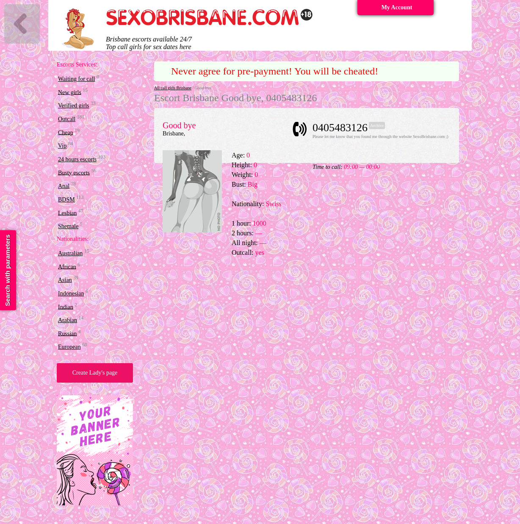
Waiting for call (76, 79)
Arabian (67, 320)
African (67, 266)
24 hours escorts (77, 159)
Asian (65, 280)
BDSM (66, 199)
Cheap (65, 132)
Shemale (68, 226)
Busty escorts (74, 172)
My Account (397, 7)
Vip (62, 146)
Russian (67, 333)
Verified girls (73, 105)
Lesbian (67, 213)
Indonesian (71, 293)
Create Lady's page (95, 373)
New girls (69, 92)
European (69, 347)
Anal (63, 186)
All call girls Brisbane (172, 87)
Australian (70, 253)
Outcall (66, 119)
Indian (65, 306)
